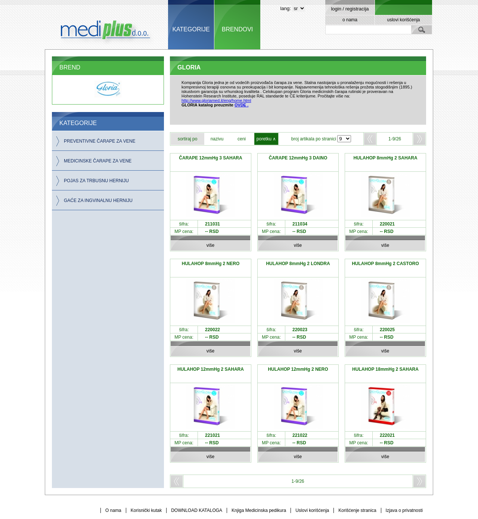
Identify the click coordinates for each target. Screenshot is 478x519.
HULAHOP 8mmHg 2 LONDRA (298, 263)
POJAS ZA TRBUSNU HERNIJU (96, 180)
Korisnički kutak (146, 510)
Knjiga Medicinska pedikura (259, 510)
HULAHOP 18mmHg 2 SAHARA (385, 369)
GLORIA (189, 67)
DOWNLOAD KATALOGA (196, 510)
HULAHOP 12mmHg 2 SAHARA (210, 369)
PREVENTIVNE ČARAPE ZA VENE (99, 141)
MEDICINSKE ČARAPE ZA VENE (97, 161)
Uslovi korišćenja (312, 510)
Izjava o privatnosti (404, 510)
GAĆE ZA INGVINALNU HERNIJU (98, 200)
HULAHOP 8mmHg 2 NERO (210, 263)
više (210, 245)
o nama (349, 19)
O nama (113, 510)
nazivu (217, 139)
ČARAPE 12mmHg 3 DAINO (298, 158)
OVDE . (241, 105)
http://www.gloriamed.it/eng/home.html (216, 100)
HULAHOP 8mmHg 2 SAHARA (385, 158)
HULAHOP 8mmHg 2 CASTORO (385, 263)
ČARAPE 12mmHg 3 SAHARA (210, 158)
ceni (242, 139)
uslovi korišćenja (403, 19)
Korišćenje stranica (357, 510)
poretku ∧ (266, 139)
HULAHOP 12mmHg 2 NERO (298, 369)
